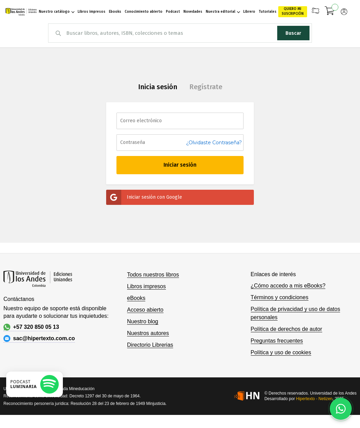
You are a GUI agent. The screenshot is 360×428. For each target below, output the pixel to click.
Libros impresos (146, 286)
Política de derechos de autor (286, 329)
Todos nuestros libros (153, 275)
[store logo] (21, 11)
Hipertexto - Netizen (314, 398)
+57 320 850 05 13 (31, 327)
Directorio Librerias (150, 345)
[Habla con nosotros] (341, 409)
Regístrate (205, 87)
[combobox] (180, 33)
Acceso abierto (145, 310)
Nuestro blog (142, 321)
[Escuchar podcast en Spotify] (34, 384)
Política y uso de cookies (281, 352)
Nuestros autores (148, 333)
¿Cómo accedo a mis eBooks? (288, 286)
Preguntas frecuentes (277, 341)
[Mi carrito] (330, 11)
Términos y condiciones (279, 297)
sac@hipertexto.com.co (39, 338)
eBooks (136, 298)
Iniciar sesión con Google (144, 197)
